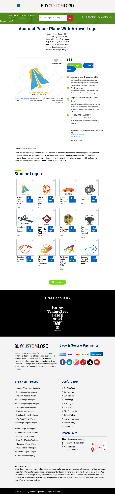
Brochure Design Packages (27, 415)
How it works (69, 407)
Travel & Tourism (75, 137)
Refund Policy (69, 415)
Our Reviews (69, 392)
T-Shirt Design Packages (26, 407)
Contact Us (68, 427)
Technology (68, 400)
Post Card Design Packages (27, 440)
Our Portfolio (69, 396)
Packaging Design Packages (27, 403)
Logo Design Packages (25, 400)
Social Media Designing (25, 455)
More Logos (57, 282)
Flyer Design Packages (25, 428)
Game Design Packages (26, 448)
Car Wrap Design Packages (27, 419)
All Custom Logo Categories (98, 16)
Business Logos (75, 139)
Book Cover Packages (25, 411)
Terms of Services (71, 419)
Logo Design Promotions (26, 392)
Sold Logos (68, 403)
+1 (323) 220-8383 (71, 450)
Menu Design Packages (25, 436)
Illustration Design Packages (27, 444)
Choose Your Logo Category (28, 388)
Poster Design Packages (26, 452)
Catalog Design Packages (26, 423)
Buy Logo (74, 65)
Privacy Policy (69, 423)
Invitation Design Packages (27, 432)
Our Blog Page (69, 388)
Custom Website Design (26, 396)
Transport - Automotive (77, 135)
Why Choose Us (70, 411)
